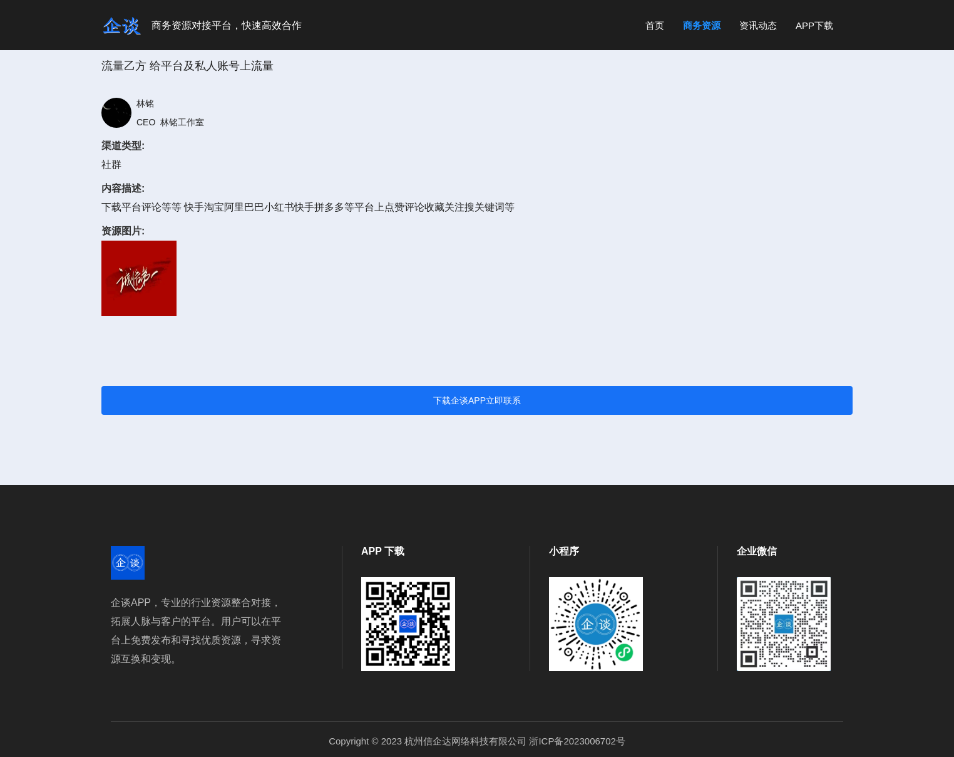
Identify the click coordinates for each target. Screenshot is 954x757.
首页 (654, 25)
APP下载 (814, 25)
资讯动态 (758, 25)
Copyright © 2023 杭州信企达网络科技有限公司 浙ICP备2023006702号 (477, 741)
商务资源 (702, 25)
